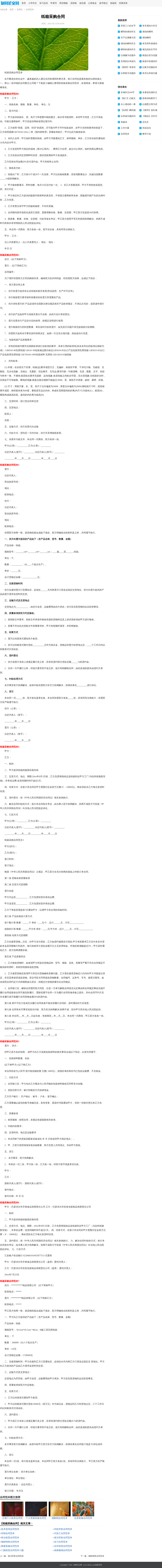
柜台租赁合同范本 (10, 1537)
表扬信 (124, 122)
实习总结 (43, 3)
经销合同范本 (8, 1533)
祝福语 (113, 3)
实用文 (20, 9)
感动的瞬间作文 (128, 43)
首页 (24, 3)
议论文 (145, 122)
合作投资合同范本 (63, 1546)
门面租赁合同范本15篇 (12, 1550)
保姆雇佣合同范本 (63, 1550)
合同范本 (30, 9)
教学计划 (146, 134)
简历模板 (63, 3)
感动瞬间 (146, 37)
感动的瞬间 (147, 32)
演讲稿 (73, 3)
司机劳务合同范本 (63, 1529)
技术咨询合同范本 (10, 1529)
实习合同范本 (61, 1542)
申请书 (53, 3)
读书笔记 (103, 3)
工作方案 (125, 128)
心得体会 (92, 3)
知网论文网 (77, 1565)
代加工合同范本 (62, 1533)
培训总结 (146, 128)
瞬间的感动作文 (128, 32)
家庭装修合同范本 (10, 1546)
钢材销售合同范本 (10, 1542)
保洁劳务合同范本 (63, 1537)
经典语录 (123, 3)
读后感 (82, 3)
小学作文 (32, 3)
